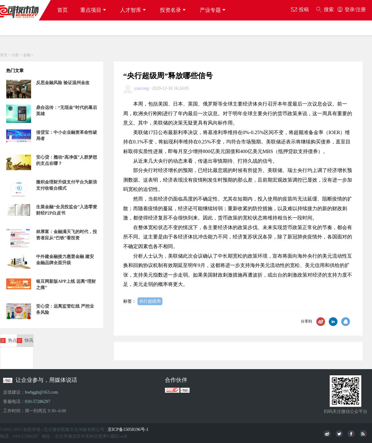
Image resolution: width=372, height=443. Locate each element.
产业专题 (213, 10)
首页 (62, 10)
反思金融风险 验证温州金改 (63, 82)
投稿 (300, 10)
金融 (26, 55)
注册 (361, 9)
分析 (15, 55)
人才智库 (133, 10)
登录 (350, 9)
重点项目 (94, 10)
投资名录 (173, 10)
